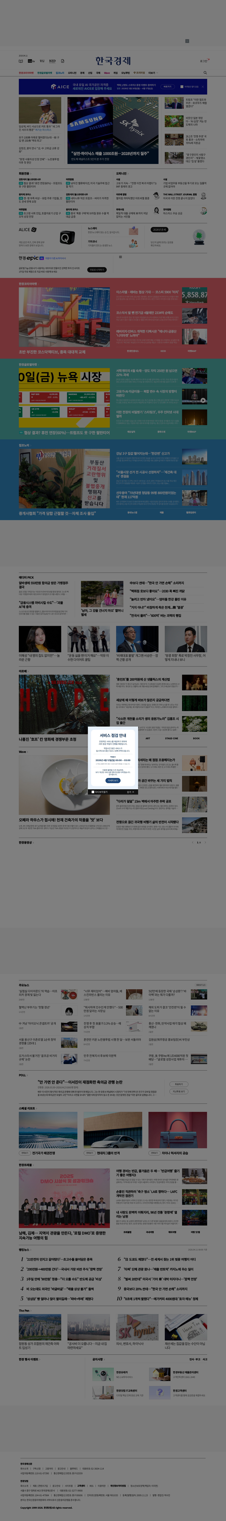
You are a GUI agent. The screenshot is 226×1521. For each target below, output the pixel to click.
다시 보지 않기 (101, 792)
